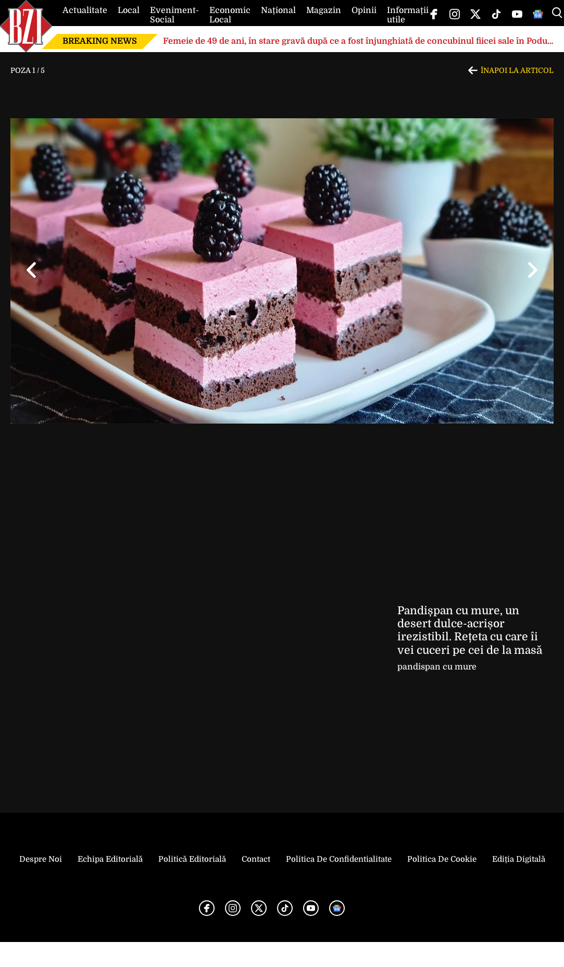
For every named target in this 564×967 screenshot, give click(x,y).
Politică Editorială (192, 859)
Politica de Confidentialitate (339, 859)
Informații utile (408, 15)
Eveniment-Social (174, 15)
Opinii (364, 10)
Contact (256, 859)
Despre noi (40, 859)
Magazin (323, 10)
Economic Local (229, 15)
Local (129, 10)
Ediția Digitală (518, 859)
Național (278, 10)
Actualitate (84, 10)
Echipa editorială (110, 859)
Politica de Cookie (442, 859)
